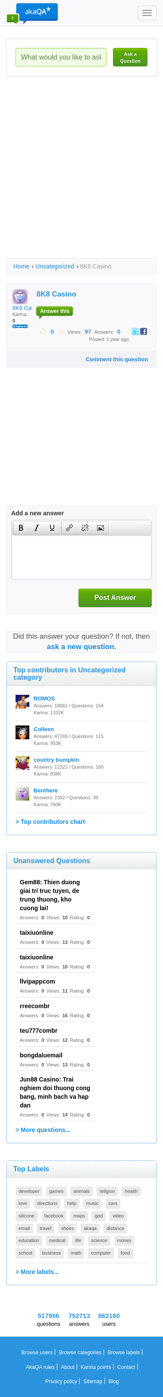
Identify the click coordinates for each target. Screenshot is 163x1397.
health (131, 1191)
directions (47, 1203)
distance (115, 1228)
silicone (26, 1215)
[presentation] (21, 528)
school (25, 1252)
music (92, 1203)
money (124, 1240)
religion (107, 1191)
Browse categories (80, 1353)
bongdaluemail (41, 1055)
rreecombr (35, 1006)
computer (101, 1252)
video (118, 1215)
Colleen (44, 729)
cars (112, 1203)
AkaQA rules (40, 1367)
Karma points (96, 1367)
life (78, 1240)
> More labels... (37, 1271)
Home (21, 266)
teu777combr (38, 1030)
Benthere (46, 790)
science (99, 1240)
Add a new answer (37, 513)
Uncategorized (54, 266)
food (125, 1252)
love (23, 1203)
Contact (126, 1367)
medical (57, 1240)
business (51, 1252)
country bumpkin (56, 760)
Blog (114, 1381)
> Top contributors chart (50, 821)
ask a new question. (81, 647)
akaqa (90, 1228)
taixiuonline (36, 932)
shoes (67, 1228)
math (76, 1252)
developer (29, 1191)
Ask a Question (130, 57)
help (71, 1203)
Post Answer (115, 597)
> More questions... (43, 1129)
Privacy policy (61, 1381)
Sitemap (92, 1381)
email (24, 1228)
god (99, 1215)
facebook (54, 1215)
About (67, 1367)
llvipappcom (37, 981)
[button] (21, 527)
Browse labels (124, 1353)
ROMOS (44, 698)
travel (45, 1228)
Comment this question (117, 359)
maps (79, 1215)
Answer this (54, 311)
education (29, 1240)
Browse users (37, 1353)
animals (81, 1191)
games (56, 1191)
